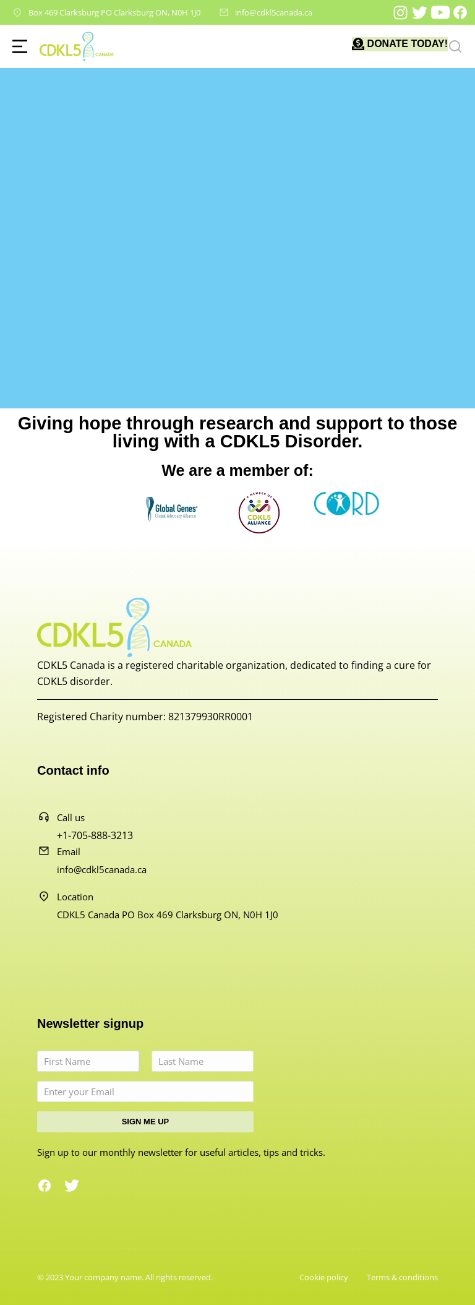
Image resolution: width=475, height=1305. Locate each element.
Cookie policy (323, 1277)
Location (75, 896)
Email (68, 851)
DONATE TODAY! (407, 43)
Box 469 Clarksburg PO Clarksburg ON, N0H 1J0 (114, 12)
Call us (71, 817)
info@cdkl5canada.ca (273, 12)
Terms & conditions (402, 1277)
